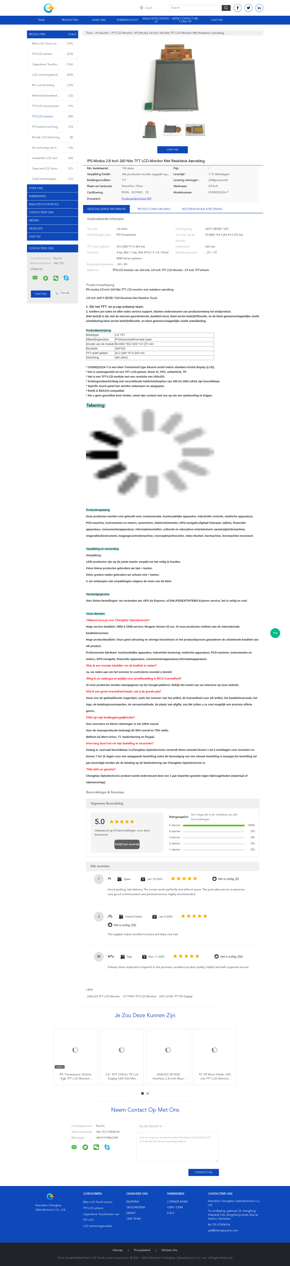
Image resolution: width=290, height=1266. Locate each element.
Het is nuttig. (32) (125, 925)
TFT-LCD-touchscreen (52, 106)
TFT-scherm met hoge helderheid (52, 127)
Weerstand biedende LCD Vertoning (53, 96)
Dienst (131, 1213)
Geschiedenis (135, 1207)
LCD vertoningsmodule (52, 75)
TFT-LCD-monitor (52, 117)
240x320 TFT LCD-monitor (103, 996)
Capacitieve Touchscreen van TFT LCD (53, 64)
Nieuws (34, 220)
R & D (170, 1213)
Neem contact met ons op (185, 20)
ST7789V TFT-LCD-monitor (140, 996)
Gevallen (36, 228)
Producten (70, 20)
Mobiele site (169, 1250)
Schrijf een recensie (127, 844)
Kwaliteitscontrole (156, 20)
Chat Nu (217, 20)
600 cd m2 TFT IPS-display (176, 996)
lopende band (177, 1201)
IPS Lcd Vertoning (52, 85)
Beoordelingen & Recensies (202, 209)
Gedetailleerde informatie (106, 209)
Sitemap (117, 1250)
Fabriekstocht (127, 20)
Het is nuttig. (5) (228, 879)
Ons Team (133, 1218)
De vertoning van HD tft (52, 148)
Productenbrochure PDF (137, 198)
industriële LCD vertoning (52, 158)
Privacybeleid (142, 1250)
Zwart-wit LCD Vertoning (52, 169)
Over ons (99, 20)
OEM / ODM (175, 1207)
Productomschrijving (154, 209)
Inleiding (132, 1201)
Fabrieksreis (37, 196)
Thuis (41, 20)
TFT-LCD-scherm (52, 54)
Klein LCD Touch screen (52, 44)
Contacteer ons (41, 212)
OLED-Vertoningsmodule (52, 179)
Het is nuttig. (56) (232, 956)
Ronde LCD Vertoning (52, 137)
